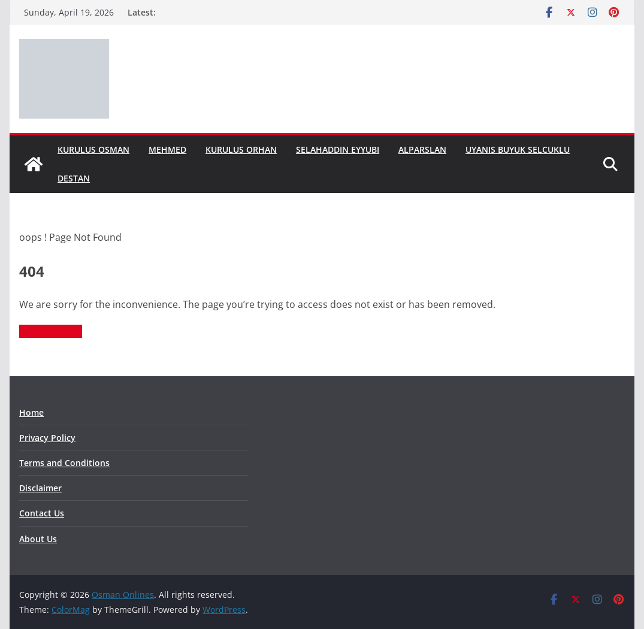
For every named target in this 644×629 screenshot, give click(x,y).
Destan (74, 178)
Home (31, 412)
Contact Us (41, 513)
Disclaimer (40, 488)
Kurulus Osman (93, 149)
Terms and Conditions (64, 462)
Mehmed (167, 149)
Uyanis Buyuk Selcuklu (517, 149)
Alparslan (422, 149)
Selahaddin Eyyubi (337, 149)
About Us (38, 539)
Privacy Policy (47, 437)
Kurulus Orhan (241, 149)
